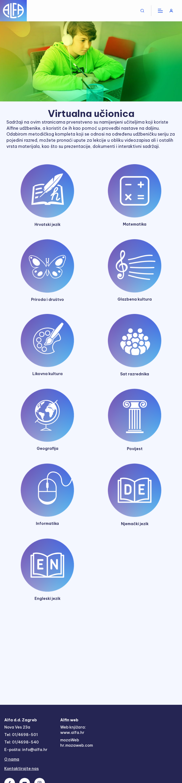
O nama (11, 759)
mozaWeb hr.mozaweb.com (76, 743)
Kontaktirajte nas (21, 768)
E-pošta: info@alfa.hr (25, 749)
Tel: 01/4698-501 (21, 734)
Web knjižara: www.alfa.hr (73, 730)
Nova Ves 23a (17, 727)
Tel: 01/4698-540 (21, 742)
